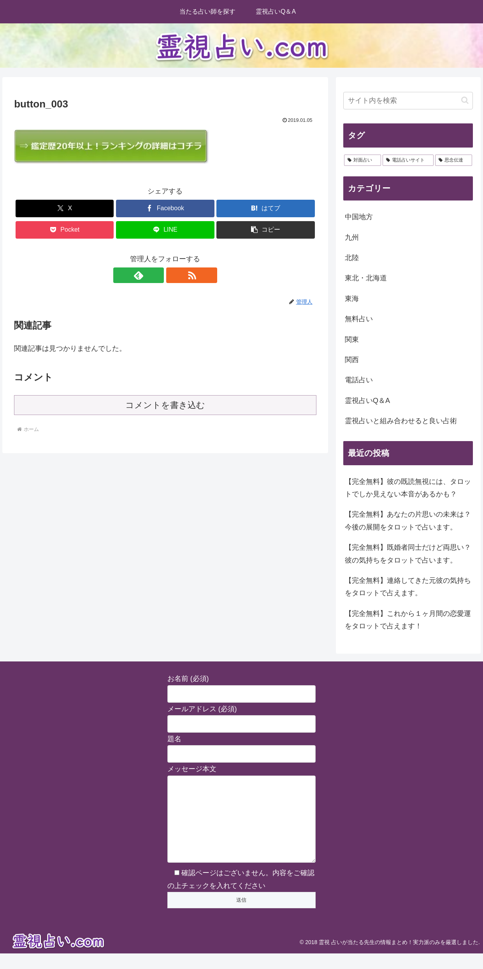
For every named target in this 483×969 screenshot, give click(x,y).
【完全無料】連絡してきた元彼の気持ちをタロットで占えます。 (408, 587)
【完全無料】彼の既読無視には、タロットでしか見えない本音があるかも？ (408, 488)
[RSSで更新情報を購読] (174, 275)
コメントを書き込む (165, 405)
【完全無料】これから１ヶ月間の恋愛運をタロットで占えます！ (408, 620)
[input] (408, 100)
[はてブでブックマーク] (265, 208)
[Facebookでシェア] (165, 208)
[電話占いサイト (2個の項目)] (408, 160)
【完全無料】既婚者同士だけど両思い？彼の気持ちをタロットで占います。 (408, 553)
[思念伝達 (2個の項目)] (453, 160)
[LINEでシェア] (165, 230)
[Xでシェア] (65, 208)
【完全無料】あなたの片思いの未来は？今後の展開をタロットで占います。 (408, 520)
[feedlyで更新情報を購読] (156, 275)
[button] (265, 230)
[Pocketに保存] (65, 230)
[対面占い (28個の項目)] (362, 160)
